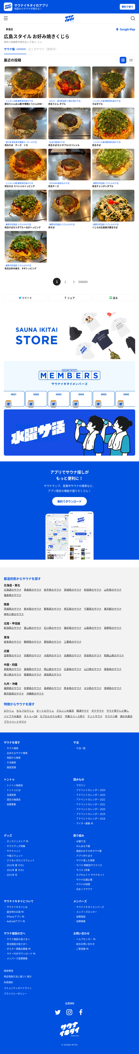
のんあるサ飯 (83, 846)
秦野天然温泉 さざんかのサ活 (106, 183)
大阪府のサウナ (52, 655)
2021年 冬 (12, 875)
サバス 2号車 (83, 870)
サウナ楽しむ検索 (85, 860)
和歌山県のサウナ (114, 655)
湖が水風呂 (126, 716)
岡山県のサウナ (52, 669)
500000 (82, 282)
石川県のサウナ (52, 628)
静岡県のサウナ (32, 641)
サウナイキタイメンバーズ (90, 907)
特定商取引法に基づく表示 (18, 976)
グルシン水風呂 (65, 710)
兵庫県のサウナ (72, 655)
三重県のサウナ (72, 641)
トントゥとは (14, 790)
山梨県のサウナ (92, 628)
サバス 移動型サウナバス (89, 865)
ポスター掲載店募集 (17, 949)
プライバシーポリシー (15, 993)
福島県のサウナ (12, 595)
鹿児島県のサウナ (14, 693)
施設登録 (11, 767)
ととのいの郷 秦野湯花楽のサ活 (19, 100)
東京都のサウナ (112, 609)
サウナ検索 (12, 748)
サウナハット (14, 851)
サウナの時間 (83, 884)
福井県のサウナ (72, 628)
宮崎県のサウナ (112, 688)
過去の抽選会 (14, 799)
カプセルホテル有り (51, 716)
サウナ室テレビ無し (117, 710)
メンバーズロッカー (86, 912)
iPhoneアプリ (14, 916)
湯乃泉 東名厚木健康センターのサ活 (21, 142)
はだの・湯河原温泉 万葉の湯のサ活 (64, 100)
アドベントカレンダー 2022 (90, 799)
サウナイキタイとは (17, 907)
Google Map (127, 29)
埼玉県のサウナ (72, 609)
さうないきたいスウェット (20, 860)
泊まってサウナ (84, 889)
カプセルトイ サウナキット (90, 875)
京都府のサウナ (32, 655)
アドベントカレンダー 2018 (90, 818)
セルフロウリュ (25, 710)
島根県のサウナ (32, 669)
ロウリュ (9, 710)
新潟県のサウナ (12, 628)
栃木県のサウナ (32, 609)
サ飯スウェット (15, 855)
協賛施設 (80, 916)
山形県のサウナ (112, 589)
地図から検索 (14, 757)
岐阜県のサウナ (12, 641)
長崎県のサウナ (52, 688)
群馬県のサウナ (52, 609)
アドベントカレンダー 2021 (90, 804)
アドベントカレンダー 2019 (90, 814)
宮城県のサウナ (72, 589)
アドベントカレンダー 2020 (90, 809)
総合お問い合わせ (85, 944)
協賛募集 (11, 804)
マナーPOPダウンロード (19, 953)
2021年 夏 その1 (15, 865)
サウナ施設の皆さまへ (18, 939)
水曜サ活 (80, 841)
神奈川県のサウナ (14, 614)
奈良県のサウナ (92, 655)
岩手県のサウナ (52, 589)
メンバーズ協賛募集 (17, 958)
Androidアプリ (14, 921)
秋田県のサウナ (92, 589)
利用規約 (8, 982)
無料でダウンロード (69, 501)
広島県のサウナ (72, 669)
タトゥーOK (30, 716)
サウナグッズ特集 (16, 846)
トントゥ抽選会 (15, 785)
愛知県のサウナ (52, 641)
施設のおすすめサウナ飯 (89, 851)
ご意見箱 (80, 949)
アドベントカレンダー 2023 (90, 795)
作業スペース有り (75, 716)
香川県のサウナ (12, 674)
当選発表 (11, 795)
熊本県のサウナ (72, 688)
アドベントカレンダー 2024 (90, 790)
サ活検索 (11, 762)
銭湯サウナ (82, 710)
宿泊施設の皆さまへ (17, 944)
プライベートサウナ (15, 721)
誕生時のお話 (14, 912)
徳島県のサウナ (112, 669)
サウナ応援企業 (84, 879)
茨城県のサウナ (12, 609)
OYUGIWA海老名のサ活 (59, 183)
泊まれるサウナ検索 (17, 753)
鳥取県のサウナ (12, 669)
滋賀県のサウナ (12, 655)
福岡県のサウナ (12, 688)
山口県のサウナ (92, 669)
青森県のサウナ (32, 589)
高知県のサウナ (52, 674)
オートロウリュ (45, 710)
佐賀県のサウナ (32, 688)
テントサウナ (94, 716)
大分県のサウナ (92, 688)
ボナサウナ (97, 710)
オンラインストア (16, 841)
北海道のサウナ (12, 589)
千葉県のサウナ (92, 609)
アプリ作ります (84, 855)
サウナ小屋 (111, 716)
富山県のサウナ (32, 628)
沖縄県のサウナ (35, 693)
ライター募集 (83, 823)
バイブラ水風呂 (12, 716)
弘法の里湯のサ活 (57, 142)
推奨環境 (8, 971)
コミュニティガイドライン (18, 988)
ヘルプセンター (84, 939)
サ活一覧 (80, 748)
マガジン (80, 785)
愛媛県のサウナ (32, 674)
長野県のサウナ (112, 628)
